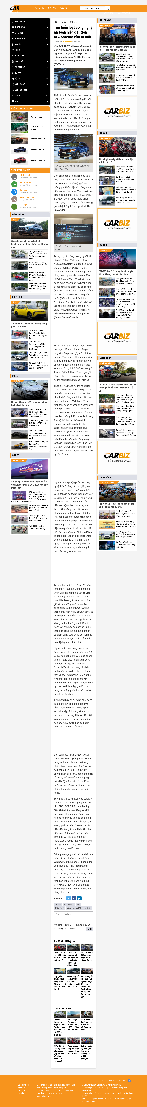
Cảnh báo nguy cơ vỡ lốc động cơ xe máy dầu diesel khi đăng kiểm (72, 959)
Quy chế (21, 1090)
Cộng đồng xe (19, 90)
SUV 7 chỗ (59, 908)
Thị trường (18, 27)
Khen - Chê (18, 56)
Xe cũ (16, 50)
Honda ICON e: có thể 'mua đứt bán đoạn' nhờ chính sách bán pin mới (126, 291)
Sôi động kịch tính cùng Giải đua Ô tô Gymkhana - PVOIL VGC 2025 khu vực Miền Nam (29, 484)
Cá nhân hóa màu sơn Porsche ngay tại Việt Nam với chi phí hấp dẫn (126, 432)
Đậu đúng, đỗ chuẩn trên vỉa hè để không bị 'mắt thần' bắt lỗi (73, 981)
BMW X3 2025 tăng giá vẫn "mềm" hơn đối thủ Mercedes (38, 264)
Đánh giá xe (18, 61)
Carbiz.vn (101, 1085)
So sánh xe (18, 67)
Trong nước (105, 25)
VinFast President (38, 139)
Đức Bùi (23, 190)
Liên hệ (21, 1093)
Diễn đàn (52, 8)
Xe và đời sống (106, 363)
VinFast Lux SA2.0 (38, 160)
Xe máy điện (105, 250)
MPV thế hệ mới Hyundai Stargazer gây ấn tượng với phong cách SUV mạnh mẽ (60, 1053)
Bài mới (63, 8)
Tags (58, 904)
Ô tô (14, 220)
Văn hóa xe (18, 84)
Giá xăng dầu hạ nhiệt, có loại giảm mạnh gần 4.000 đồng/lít (86, 1052)
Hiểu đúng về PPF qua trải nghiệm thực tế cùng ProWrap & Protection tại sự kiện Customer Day (87, 986)
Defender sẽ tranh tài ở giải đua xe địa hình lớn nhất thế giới (38, 507)
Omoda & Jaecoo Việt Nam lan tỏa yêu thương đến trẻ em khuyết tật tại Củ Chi (117, 387)
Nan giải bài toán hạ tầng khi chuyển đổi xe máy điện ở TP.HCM (125, 281)
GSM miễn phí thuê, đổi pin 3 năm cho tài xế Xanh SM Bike (87, 1024)
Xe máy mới (18, 38)
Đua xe (16, 95)
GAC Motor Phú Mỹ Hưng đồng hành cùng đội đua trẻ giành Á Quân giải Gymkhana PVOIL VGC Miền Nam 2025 (29, 497)
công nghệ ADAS (74, 908)
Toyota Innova (36, 117)
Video (16, 101)
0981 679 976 (51, 1093)
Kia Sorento (69, 904)
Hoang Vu (24, 205)
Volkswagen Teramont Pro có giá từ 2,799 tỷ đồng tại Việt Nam (73, 1024)
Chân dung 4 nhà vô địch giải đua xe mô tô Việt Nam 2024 (38, 518)
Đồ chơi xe (17, 381)
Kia (78, 904)
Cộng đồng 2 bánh (108, 483)
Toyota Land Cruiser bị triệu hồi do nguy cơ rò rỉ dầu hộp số (126, 67)
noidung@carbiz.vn (44, 1096)
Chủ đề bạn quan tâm (22, 108)
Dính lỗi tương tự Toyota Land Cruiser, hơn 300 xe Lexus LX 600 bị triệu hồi (60, 1027)
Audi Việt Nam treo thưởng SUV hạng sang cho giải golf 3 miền (125, 534)
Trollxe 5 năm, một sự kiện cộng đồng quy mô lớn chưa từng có (125, 513)
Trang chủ (40, 8)
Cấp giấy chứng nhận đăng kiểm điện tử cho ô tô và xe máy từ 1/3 (60, 982)
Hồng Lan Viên (26, 182)
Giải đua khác (18, 460)
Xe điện (16, 44)
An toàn (88, 908)
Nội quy (21, 1088)
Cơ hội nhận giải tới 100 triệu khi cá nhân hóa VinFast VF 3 (38, 422)
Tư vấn (16, 73)
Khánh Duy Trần (27, 197)
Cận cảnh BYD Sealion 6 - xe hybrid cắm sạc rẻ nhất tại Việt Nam (38, 365)
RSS (103, 1081)
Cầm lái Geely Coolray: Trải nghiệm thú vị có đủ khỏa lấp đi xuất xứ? (38, 355)
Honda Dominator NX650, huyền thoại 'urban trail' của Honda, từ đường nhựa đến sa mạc (117, 422)
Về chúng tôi (23, 1085)
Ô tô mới (17, 33)
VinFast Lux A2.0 (37, 150)
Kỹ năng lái (105, 138)
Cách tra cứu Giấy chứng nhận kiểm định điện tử (87, 956)
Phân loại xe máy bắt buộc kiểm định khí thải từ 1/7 (60, 956)
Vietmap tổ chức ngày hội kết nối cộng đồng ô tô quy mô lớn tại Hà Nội (126, 524)
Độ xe (16, 78)
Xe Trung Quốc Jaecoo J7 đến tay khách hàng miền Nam (125, 544)
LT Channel (25, 175)
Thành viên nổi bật (21, 170)
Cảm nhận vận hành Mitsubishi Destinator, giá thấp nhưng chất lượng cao (29, 244)
